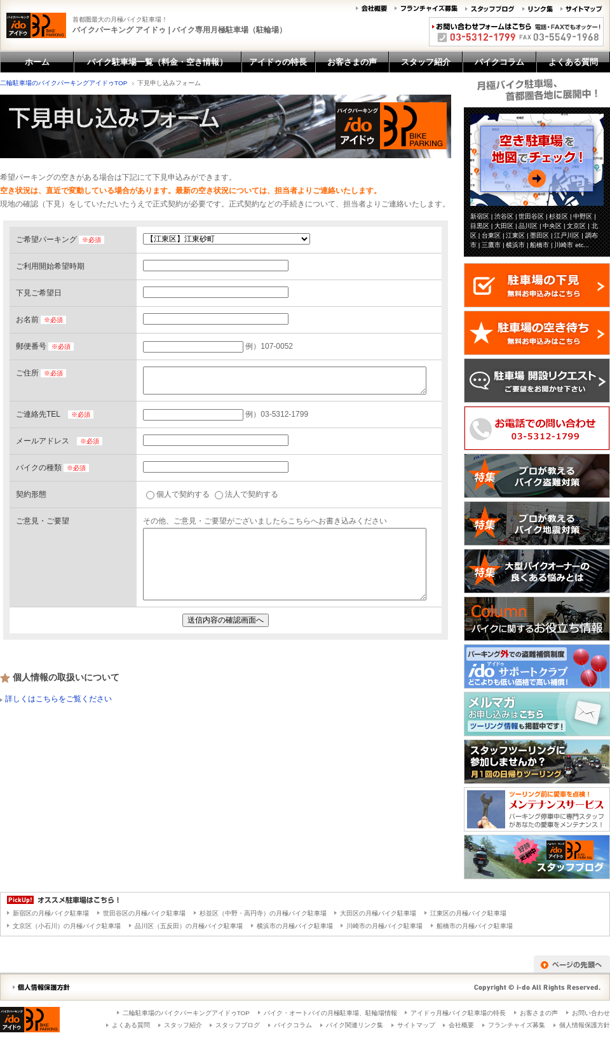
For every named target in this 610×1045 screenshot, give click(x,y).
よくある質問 (131, 1024)
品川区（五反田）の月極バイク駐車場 (189, 925)
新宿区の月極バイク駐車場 (51, 913)
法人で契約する (246, 494)
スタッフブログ (237, 1024)
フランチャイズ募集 (516, 1024)
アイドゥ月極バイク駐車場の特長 (458, 1012)
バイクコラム (293, 1024)
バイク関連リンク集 (354, 1024)
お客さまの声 (539, 1012)
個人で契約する (178, 494)
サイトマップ (416, 1024)
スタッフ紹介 (183, 1024)
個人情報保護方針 (584, 1024)
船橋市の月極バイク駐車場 (475, 925)
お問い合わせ (591, 1012)
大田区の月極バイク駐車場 (378, 913)
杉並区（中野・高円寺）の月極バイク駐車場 (263, 913)
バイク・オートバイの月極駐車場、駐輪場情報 (330, 1012)
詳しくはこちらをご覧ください (58, 698)
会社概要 (461, 1024)
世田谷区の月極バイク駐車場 (144, 913)
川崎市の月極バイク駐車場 (384, 925)
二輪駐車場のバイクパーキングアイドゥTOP (63, 82)
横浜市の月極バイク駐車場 (295, 925)
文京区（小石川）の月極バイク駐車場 (67, 925)
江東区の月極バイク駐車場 (468, 913)
